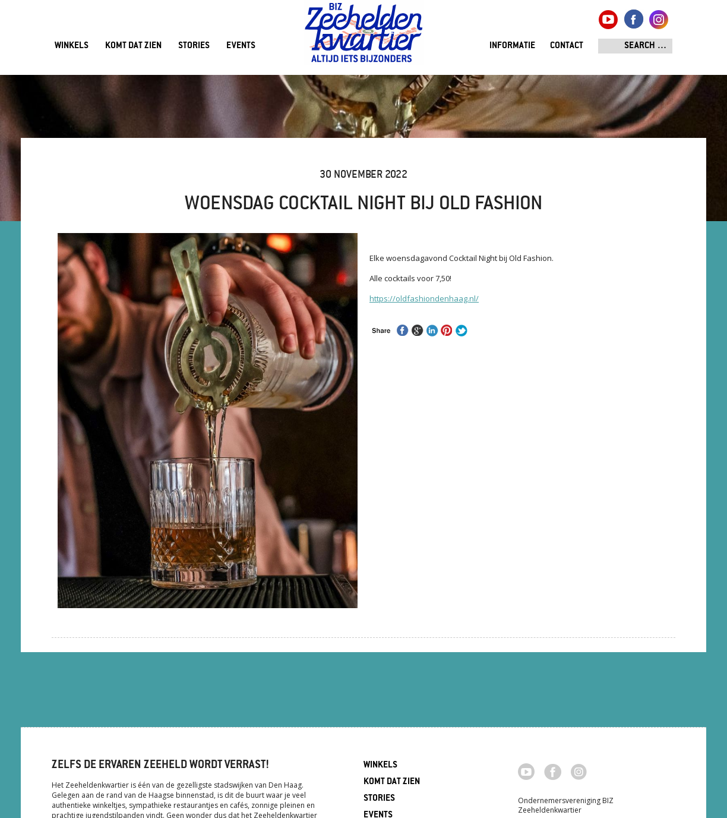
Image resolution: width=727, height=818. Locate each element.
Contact (566, 46)
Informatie (512, 46)
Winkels (71, 46)
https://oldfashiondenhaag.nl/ (424, 298)
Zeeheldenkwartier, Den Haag (364, 37)
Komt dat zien (133, 46)
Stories (194, 46)
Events (240, 46)
